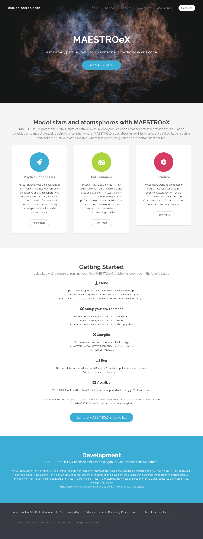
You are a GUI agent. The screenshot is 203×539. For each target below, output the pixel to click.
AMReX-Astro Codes (24, 8)
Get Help (187, 7)
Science (110, 7)
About (95, 7)
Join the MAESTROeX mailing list (102, 417)
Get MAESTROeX (101, 65)
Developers (143, 7)
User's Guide (165, 7)
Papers (125, 7)
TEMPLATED (91, 522)
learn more (39, 222)
